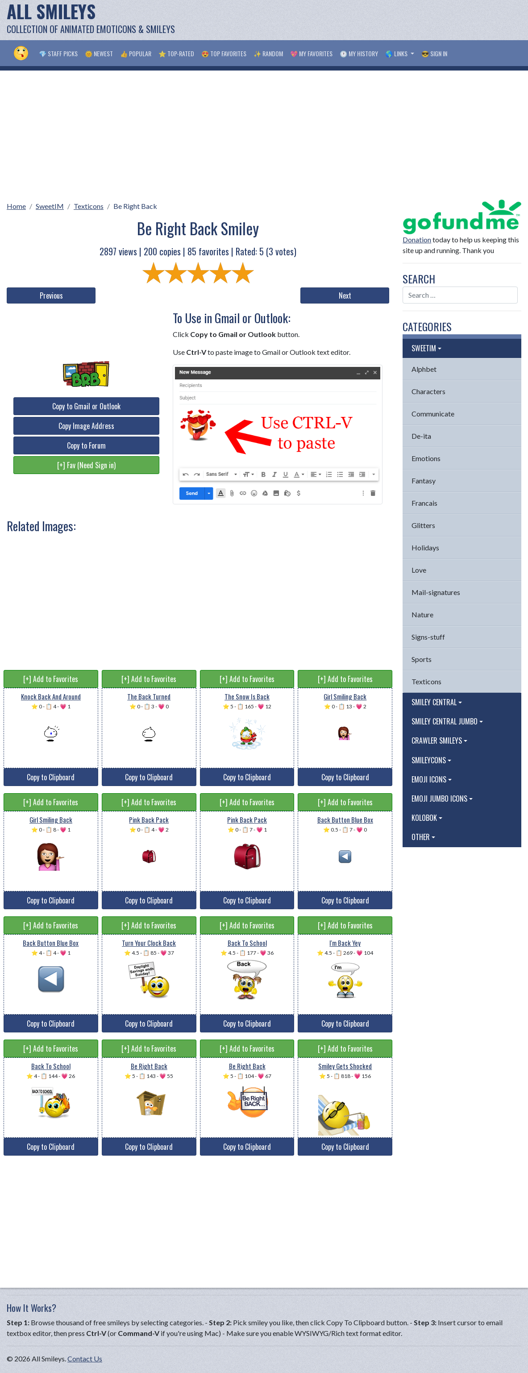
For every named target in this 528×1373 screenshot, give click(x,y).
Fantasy (424, 480)
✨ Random (268, 53)
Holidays (425, 547)
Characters (428, 391)
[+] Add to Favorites (50, 679)
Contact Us (84, 1358)
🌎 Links (397, 53)
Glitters (423, 525)
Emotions (426, 458)
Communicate (433, 413)
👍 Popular (135, 53)
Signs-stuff (428, 636)
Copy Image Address (86, 425)
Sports (422, 659)
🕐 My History (359, 53)
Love (419, 570)
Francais (424, 503)
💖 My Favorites (311, 53)
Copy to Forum (86, 445)
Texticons (89, 206)
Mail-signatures (436, 592)
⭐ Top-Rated (176, 53)
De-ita (421, 436)
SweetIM (50, 206)
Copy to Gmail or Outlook (86, 406)
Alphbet (424, 369)
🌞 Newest (99, 53)
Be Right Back (135, 206)
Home (16, 206)
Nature (422, 614)
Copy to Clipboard (51, 777)
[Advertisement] (358, 20)
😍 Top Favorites (223, 53)
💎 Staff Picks (58, 53)
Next (345, 295)
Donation (417, 239)
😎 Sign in (434, 53)
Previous (51, 295)
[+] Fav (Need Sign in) (86, 465)
